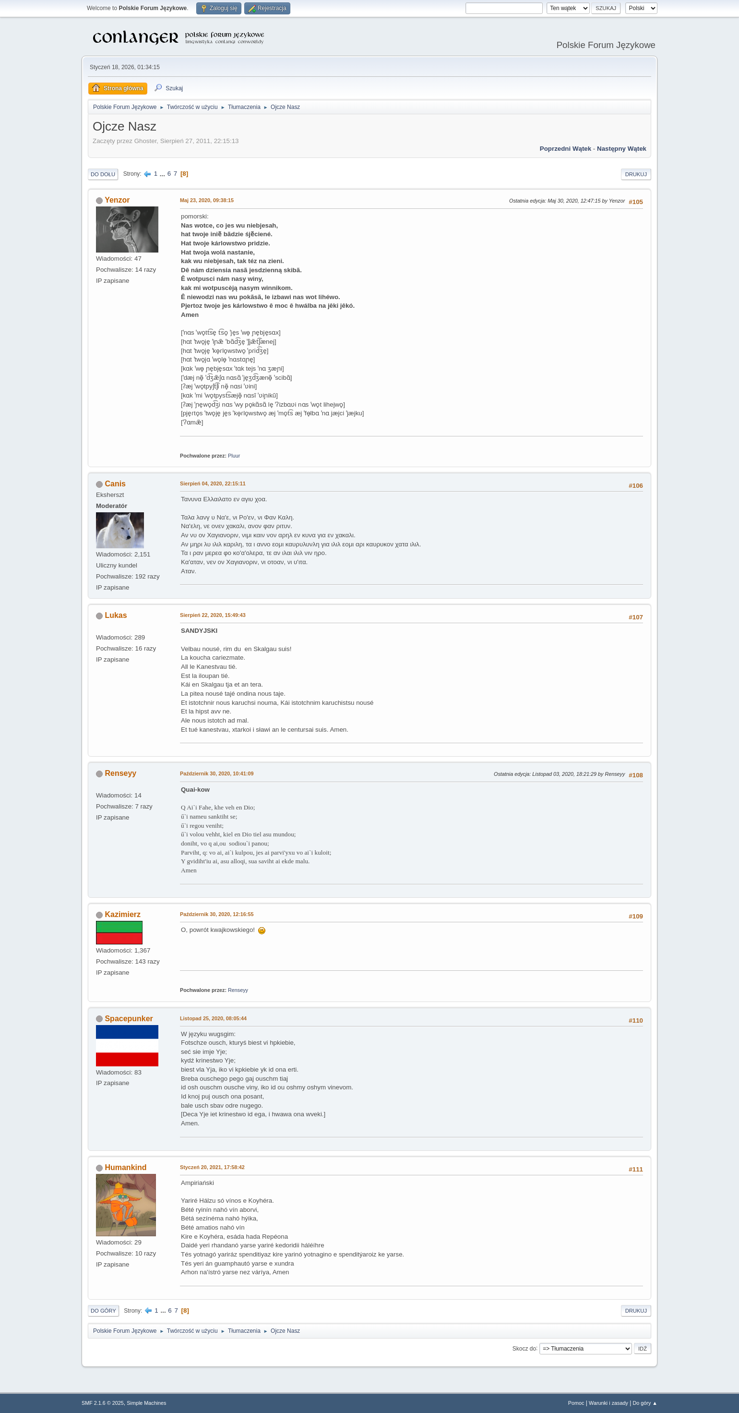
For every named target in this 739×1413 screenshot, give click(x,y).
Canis (115, 484)
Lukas (116, 615)
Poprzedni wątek (565, 148)
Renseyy (120, 773)
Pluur (234, 456)
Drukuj (636, 174)
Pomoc (576, 1403)
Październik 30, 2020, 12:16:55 (216, 914)
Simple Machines (146, 1403)
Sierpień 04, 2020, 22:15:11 (213, 483)
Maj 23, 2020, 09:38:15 (207, 200)
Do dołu (103, 174)
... (163, 173)
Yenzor (117, 200)
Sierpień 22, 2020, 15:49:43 (213, 615)
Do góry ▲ (645, 1403)
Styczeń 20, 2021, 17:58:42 (212, 1167)
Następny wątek (621, 148)
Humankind (125, 1167)
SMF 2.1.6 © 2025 (103, 1403)
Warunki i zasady (608, 1403)
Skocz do (524, 1348)
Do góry (103, 1311)
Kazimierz (123, 914)
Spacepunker (129, 1018)
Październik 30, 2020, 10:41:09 (216, 773)
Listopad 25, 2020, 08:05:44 (213, 1018)
